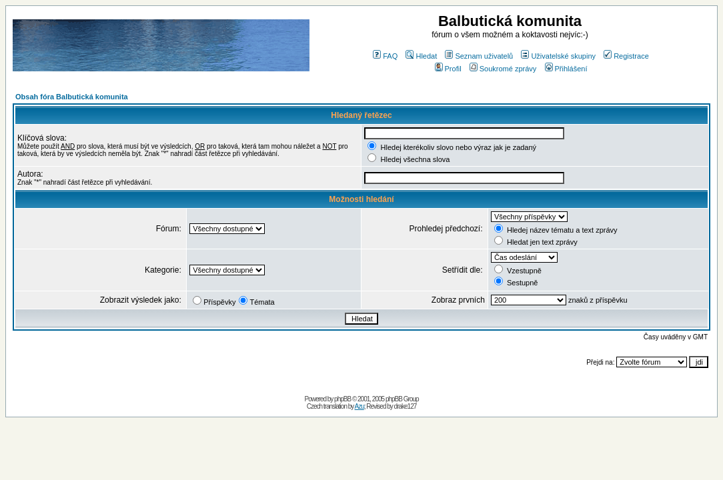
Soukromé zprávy (503, 69)
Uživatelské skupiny (558, 56)
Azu (359, 406)
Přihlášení (566, 69)
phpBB (342, 399)
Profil (448, 69)
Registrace (626, 56)
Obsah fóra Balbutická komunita (71, 97)
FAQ (385, 56)
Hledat (421, 56)
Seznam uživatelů (479, 56)
